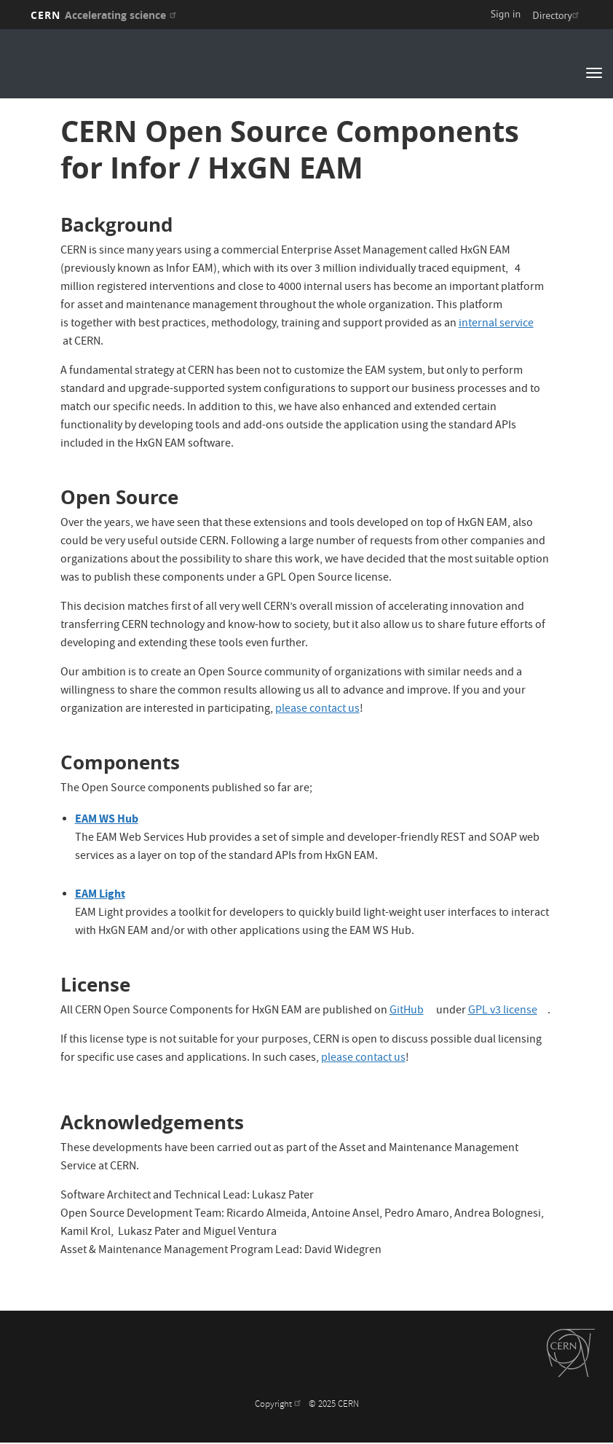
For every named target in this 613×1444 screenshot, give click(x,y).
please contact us (317, 709)
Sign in (506, 13)
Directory (557, 15)
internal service (501, 324)
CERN (105, 15)
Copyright (279, 1405)
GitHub (411, 1011)
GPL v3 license (507, 1011)
